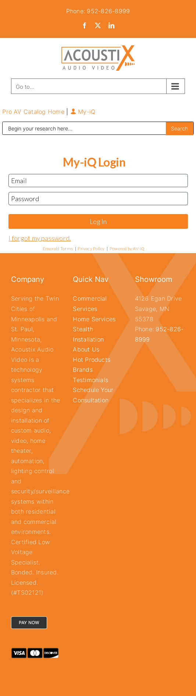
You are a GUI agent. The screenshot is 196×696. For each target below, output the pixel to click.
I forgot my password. (39, 238)
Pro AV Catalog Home (34, 111)
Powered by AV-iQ (127, 248)
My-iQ (83, 111)
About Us (86, 349)
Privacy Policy (91, 248)
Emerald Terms (58, 248)
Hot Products (91, 359)
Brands (82, 369)
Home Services (94, 319)
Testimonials (90, 380)
